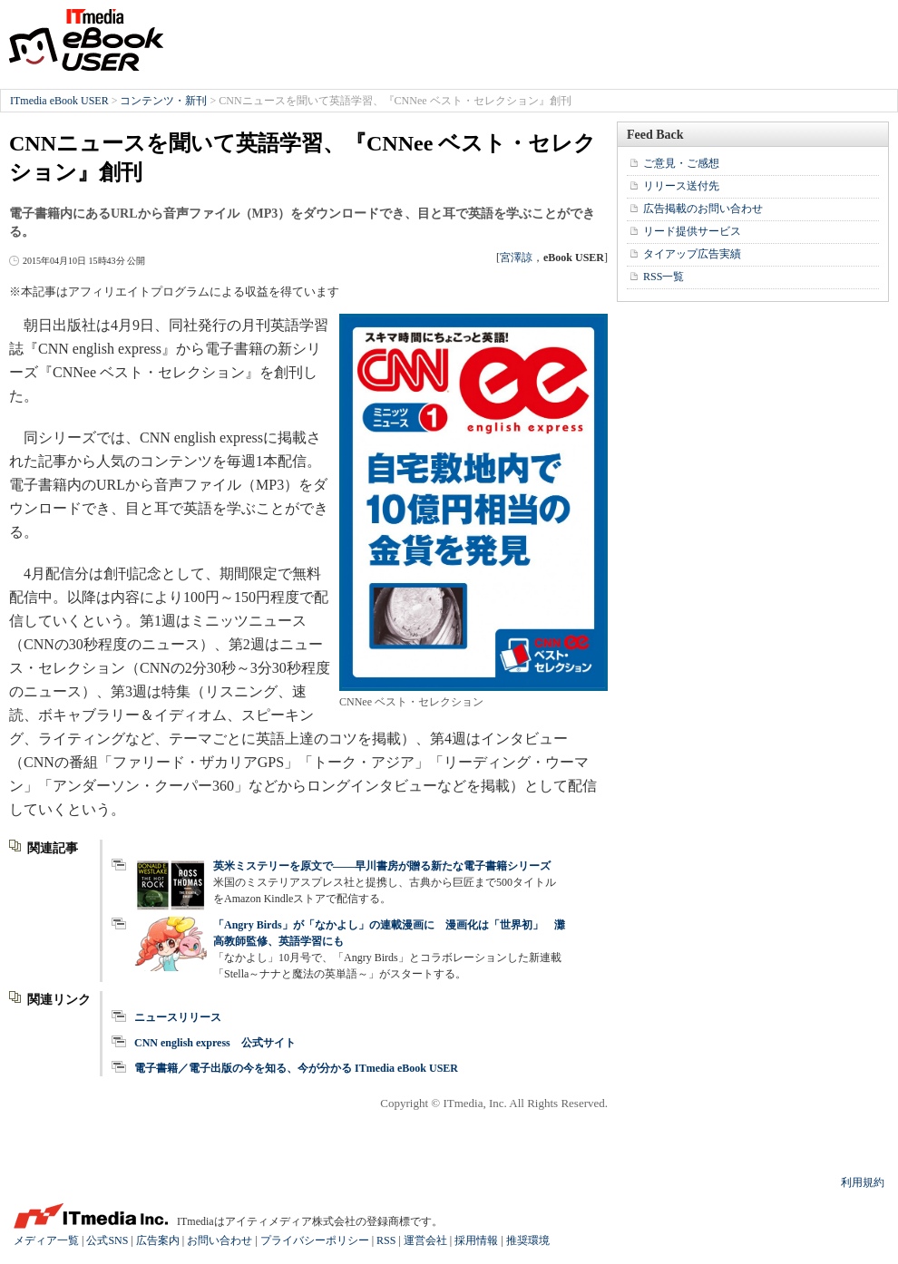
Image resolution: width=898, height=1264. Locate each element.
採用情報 (476, 1240)
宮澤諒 (516, 257)
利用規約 (862, 1182)
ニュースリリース (177, 1017)
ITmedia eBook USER (86, 40)
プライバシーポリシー (314, 1240)
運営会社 (425, 1240)
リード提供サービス (692, 231)
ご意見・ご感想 (681, 163)
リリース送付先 (681, 186)
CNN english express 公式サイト (215, 1042)
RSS (385, 1240)
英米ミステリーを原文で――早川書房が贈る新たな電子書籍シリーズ (382, 866)
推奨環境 (528, 1240)
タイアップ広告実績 (692, 254)
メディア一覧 (46, 1240)
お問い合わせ (219, 1240)
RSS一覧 (663, 276)
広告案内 (158, 1240)
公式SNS (107, 1240)
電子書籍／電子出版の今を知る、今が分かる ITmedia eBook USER (296, 1068)
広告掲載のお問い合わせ (703, 208)
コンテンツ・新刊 (163, 100)
